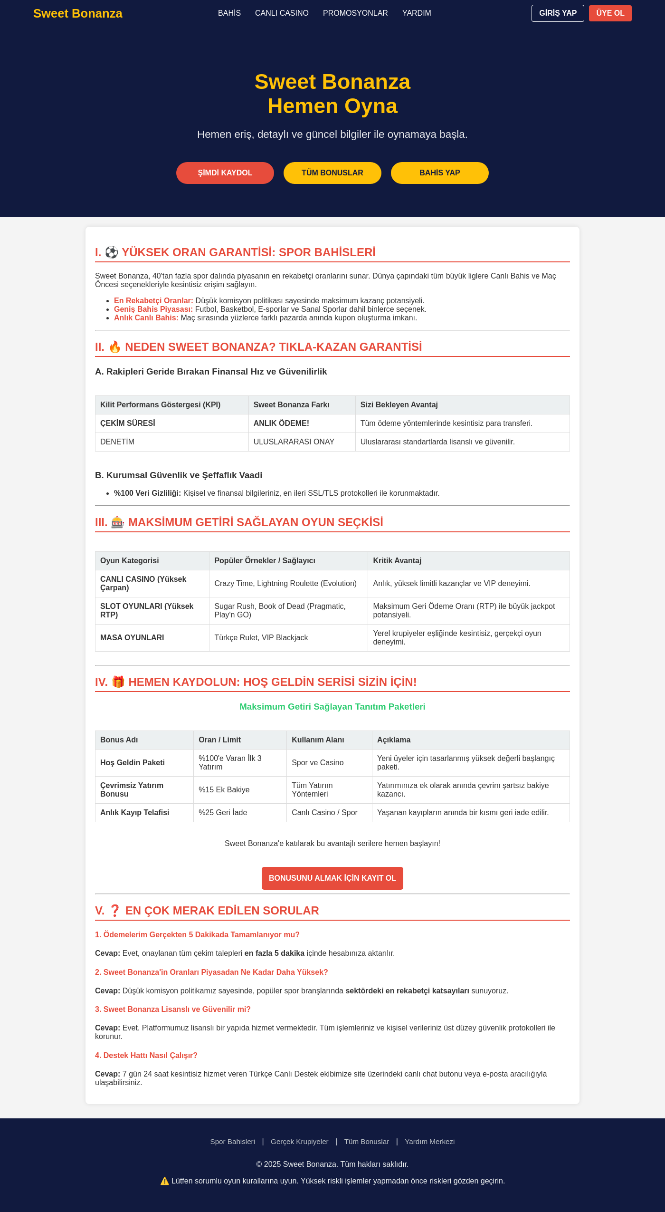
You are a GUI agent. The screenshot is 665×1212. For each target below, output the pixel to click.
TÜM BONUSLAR (332, 173)
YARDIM (416, 13)
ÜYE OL (610, 13)
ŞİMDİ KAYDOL (225, 173)
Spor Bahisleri (233, 1141)
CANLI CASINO (282, 13)
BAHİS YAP (439, 173)
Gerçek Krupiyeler (300, 1141)
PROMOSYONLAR (355, 13)
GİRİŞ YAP (558, 13)
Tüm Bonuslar (367, 1141)
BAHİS (229, 13)
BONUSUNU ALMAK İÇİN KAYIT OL (332, 878)
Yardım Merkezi (430, 1141)
